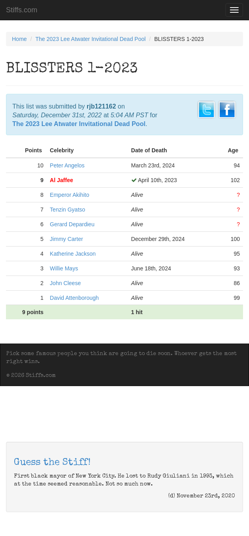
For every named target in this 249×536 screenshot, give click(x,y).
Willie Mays (64, 268)
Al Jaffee (61, 180)
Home (19, 39)
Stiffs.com (21, 10)
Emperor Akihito (69, 195)
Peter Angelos (67, 165)
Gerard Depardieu (72, 224)
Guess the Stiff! (52, 463)
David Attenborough (74, 298)
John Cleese (65, 283)
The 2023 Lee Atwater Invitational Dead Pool (90, 39)
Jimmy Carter (66, 239)
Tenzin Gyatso (67, 209)
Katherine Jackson (72, 254)
